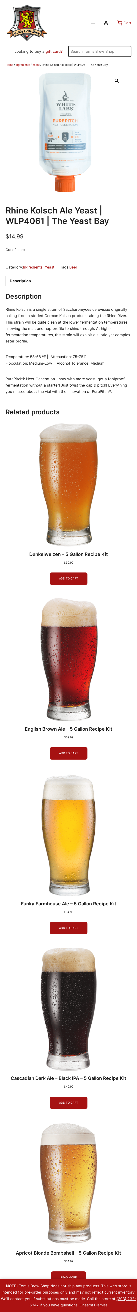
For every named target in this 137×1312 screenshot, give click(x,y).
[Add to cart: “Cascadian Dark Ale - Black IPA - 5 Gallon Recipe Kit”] (68, 1103)
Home (9, 64)
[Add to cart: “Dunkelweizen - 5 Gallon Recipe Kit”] (68, 578)
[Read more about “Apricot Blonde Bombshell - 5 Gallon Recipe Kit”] (68, 1277)
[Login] (105, 23)
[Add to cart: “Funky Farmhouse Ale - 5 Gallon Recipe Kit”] (68, 928)
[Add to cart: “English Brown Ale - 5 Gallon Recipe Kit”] (68, 753)
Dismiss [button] (100, 1305)
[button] (117, 81)
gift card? (54, 51)
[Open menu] (93, 23)
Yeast (36, 64)
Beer (73, 267)
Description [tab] (20, 281)
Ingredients (23, 64)
